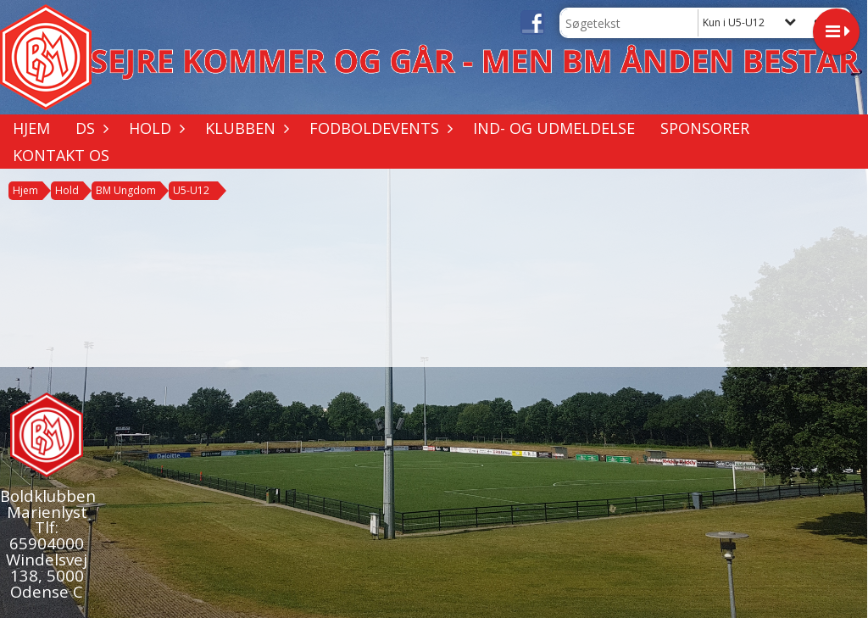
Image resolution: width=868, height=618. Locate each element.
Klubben (244, 128)
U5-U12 (191, 190)
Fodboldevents (378, 128)
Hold (154, 128)
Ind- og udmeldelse (554, 128)
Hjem (31, 128)
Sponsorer (704, 128)
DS (89, 128)
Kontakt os (61, 155)
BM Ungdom (126, 190)
